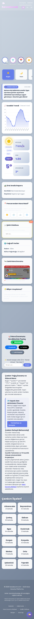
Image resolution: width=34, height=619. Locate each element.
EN (31, 7)
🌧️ (13, 215)
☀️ (7, 215)
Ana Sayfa (22, 3)
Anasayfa (9, 147)
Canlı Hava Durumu (25, 5)
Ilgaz (8, 154)
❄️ (27, 215)
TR (23, 7)
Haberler (30, 3)
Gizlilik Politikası (24, 609)
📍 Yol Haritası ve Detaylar (15, 424)
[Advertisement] (17, 35)
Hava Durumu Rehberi (10, 609)
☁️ (20, 215)
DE (27, 7)
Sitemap (20, 612)
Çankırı (9, 150)
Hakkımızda (20, 606)
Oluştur (27, 365)
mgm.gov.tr (14, 600)
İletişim (13, 612)
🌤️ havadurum (10, 5)
